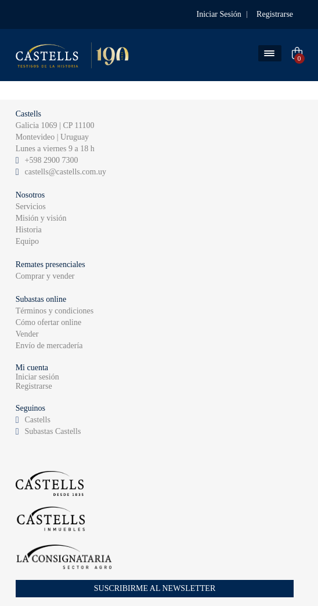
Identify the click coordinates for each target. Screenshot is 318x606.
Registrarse (274, 14)
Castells (37, 419)
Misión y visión (41, 218)
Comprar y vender (45, 276)
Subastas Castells (53, 431)
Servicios (31, 206)
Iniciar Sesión (219, 14)
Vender (27, 334)
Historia (29, 229)
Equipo (27, 241)
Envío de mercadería (49, 345)
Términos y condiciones (55, 310)
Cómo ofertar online (49, 322)
